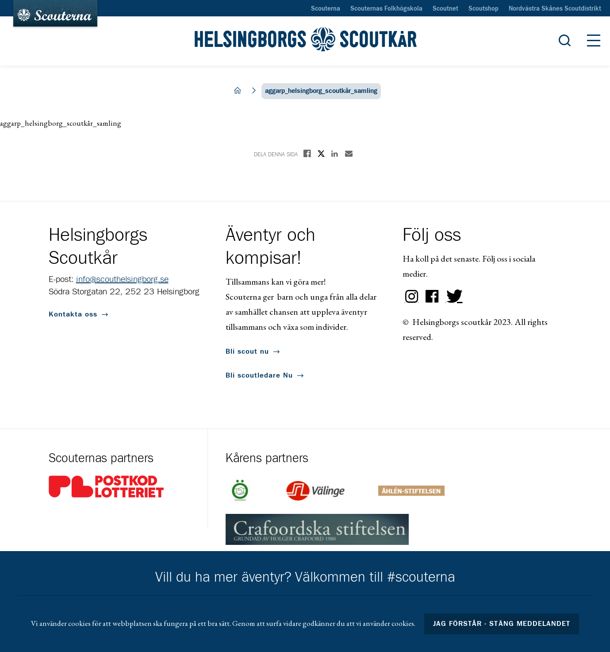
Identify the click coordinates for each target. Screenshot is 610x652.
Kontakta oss (73, 314)
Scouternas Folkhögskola (386, 9)
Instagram (412, 296)
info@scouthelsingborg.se (122, 279)
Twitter (452, 296)
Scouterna (325, 9)
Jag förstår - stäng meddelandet (501, 623)
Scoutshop (483, 9)
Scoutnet (445, 9)
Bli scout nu (247, 351)
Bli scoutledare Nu (259, 375)
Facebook (432, 296)
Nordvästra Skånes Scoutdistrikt (555, 9)
